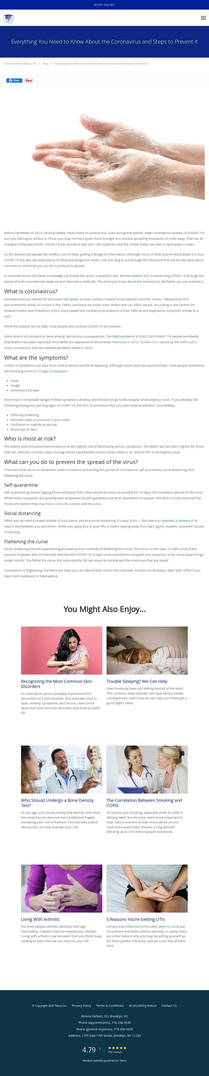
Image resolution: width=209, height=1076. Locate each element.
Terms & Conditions (110, 1006)
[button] (104, 5)
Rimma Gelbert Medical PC (20, 63)
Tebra (122, 1060)
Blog (45, 63)
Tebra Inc (60, 1006)
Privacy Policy (81, 1006)
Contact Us (169, 1006)
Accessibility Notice (142, 1006)
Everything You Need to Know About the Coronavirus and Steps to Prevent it (101, 63)
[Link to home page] (7, 18)
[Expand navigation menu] (203, 18)
